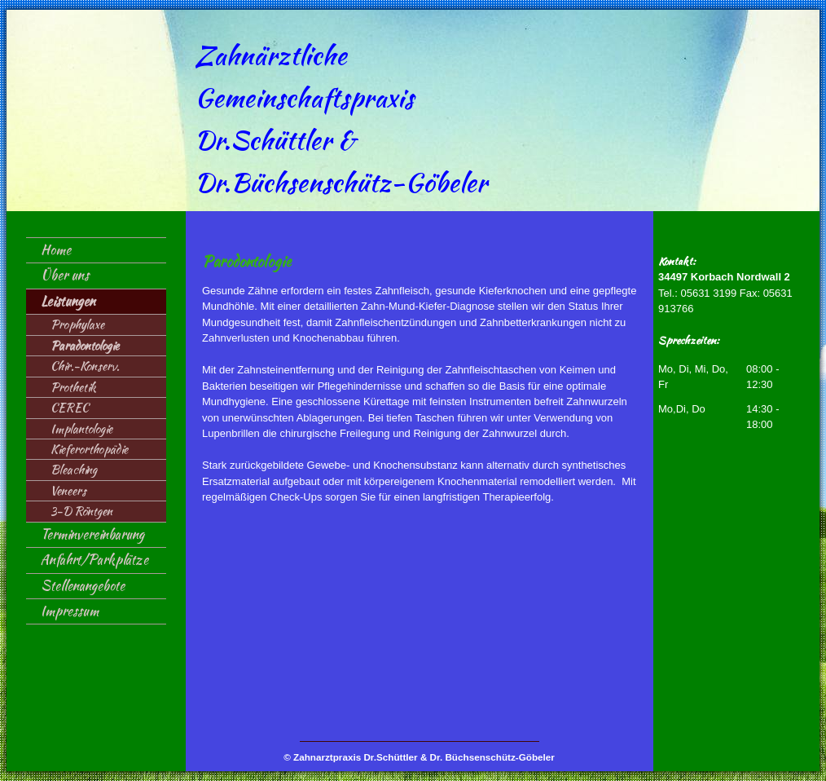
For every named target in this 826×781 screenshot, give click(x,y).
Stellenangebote (83, 585)
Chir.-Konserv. (85, 365)
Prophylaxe (77, 324)
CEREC (70, 407)
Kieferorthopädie (89, 448)
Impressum (70, 611)
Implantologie (81, 428)
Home (56, 249)
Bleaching (74, 469)
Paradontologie (85, 345)
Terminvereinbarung (92, 534)
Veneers (68, 490)
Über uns (65, 275)
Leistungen (68, 301)
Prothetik (73, 386)
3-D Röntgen (81, 510)
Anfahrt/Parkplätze (94, 559)
